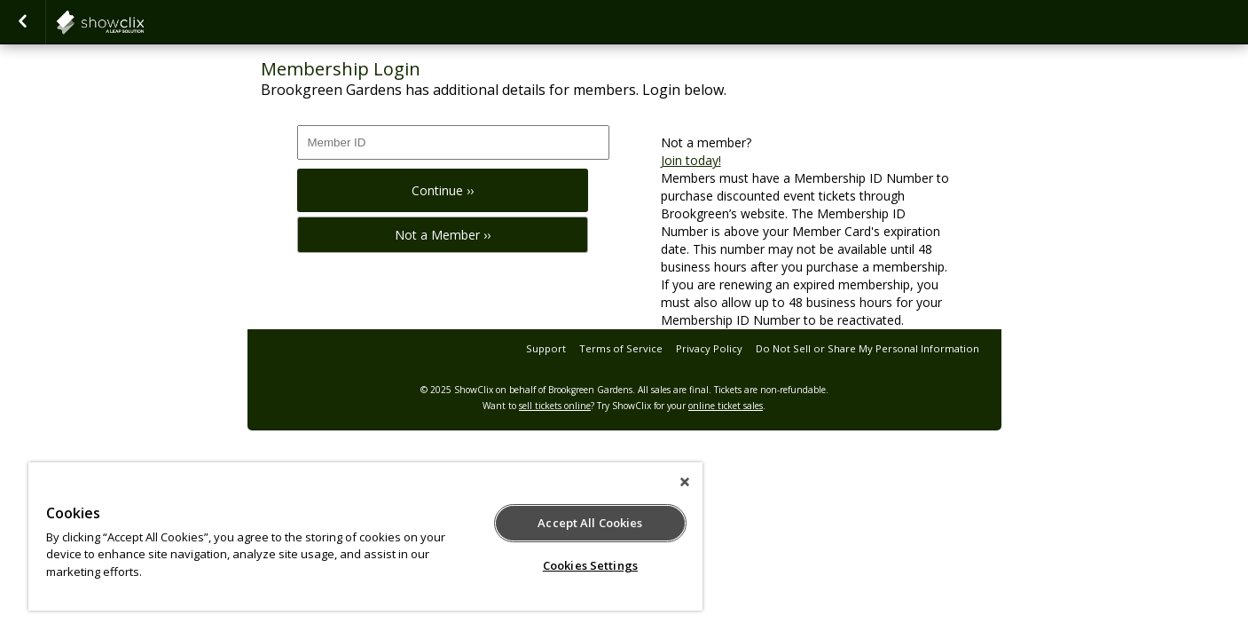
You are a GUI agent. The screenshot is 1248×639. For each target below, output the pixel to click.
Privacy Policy (709, 348)
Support (546, 348)
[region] (365, 536)
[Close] (684, 482)
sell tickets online (555, 405)
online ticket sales (725, 405)
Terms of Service (621, 348)
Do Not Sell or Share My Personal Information (867, 348)
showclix (143, 22)
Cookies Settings (590, 565)
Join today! (691, 160)
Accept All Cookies (590, 523)
